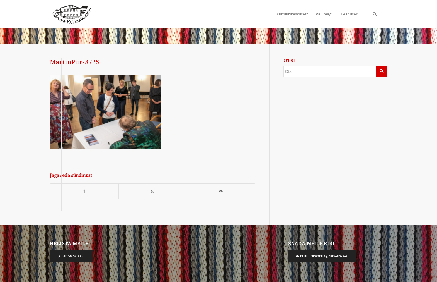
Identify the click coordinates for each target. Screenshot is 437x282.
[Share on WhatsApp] (153, 191)
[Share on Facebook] (84, 191)
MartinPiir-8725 (74, 62)
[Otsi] (374, 14)
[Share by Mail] (221, 191)
